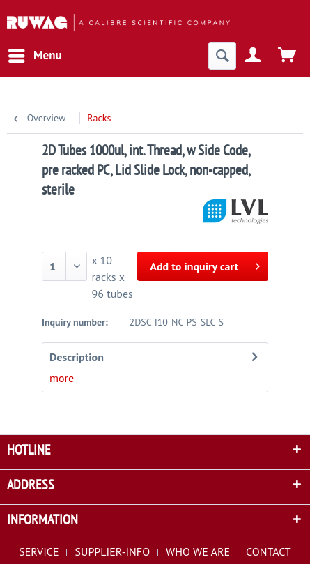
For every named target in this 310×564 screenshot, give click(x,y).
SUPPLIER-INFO (112, 551)
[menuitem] (34, 56)
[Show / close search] (222, 56)
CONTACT (268, 551)
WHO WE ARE (198, 551)
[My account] (254, 56)
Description (76, 357)
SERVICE (39, 551)
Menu (35, 54)
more (61, 378)
